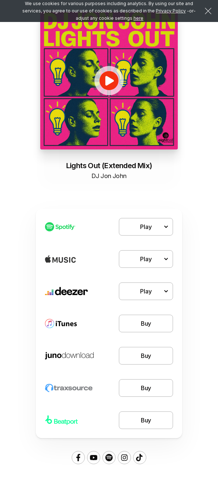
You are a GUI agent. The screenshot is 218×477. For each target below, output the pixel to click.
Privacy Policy (171, 11)
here (138, 18)
